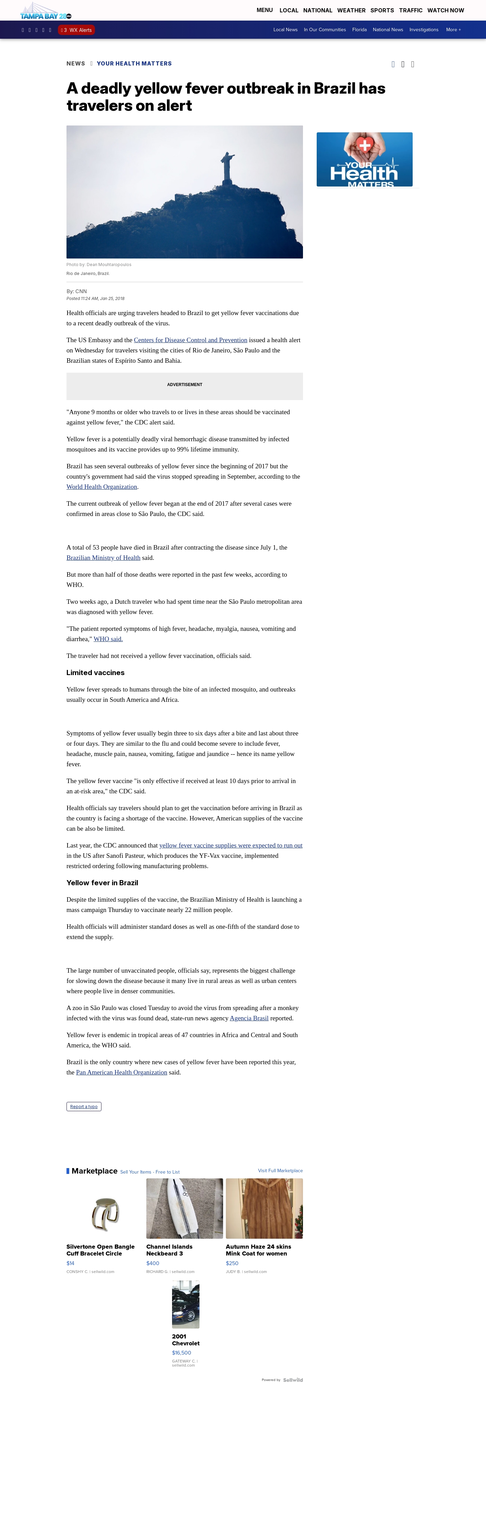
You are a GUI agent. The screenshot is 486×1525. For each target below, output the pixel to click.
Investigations (424, 29)
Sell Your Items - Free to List (150, 1172)
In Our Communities (325, 29)
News (75, 63)
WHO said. (108, 639)
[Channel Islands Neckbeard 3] (184, 1229)
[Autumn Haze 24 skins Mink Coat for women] (264, 1229)
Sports (382, 10)
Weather (351, 10)
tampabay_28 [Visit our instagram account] (31, 29)
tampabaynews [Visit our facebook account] (24, 29)
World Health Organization (101, 486)
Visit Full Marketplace (280, 1170)
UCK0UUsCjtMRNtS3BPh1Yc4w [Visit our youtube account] (45, 29)
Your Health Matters (134, 63)
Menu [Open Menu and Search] (265, 10)
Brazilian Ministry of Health (103, 557)
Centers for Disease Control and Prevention (190, 340)
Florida (359, 29)
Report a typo (84, 1106)
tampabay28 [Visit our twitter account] (38, 29)
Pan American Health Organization (121, 1072)
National (317, 10)
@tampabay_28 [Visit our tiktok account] (51, 29)
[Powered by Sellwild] (293, 1380)
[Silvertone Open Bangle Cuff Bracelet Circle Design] (105, 1229)
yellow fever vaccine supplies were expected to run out (231, 845)
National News (388, 29)
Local (289, 10)
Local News (286, 29)
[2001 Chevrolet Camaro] (185, 1327)
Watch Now (446, 10)
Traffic (411, 10)
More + (453, 29)
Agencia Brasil (249, 1018)
